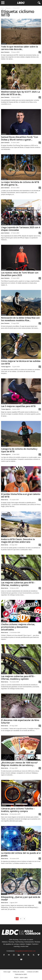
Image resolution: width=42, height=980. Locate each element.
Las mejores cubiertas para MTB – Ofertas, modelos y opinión (18, 584)
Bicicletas (4, 179)
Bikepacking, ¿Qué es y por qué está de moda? (20, 898)
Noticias (4, 224)
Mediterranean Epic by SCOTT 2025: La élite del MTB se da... (20, 93)
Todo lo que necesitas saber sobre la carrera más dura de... (19, 48)
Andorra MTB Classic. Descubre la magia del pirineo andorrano (18, 540)
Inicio (2, 8)
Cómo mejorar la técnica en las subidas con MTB (20, 362)
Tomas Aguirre (5, 366)
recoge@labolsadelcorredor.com (25, 951)
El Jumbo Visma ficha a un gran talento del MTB (20, 495)
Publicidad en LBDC (21, 974)
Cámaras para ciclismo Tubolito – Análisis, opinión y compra (18, 810)
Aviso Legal (6, 972)
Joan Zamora (5, 52)
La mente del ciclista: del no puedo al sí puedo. (21, 854)
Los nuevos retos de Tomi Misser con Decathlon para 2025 (19, 274)
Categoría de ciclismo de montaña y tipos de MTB (19, 450)
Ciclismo (4, 43)
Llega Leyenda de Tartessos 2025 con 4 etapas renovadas (20, 228)
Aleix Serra (4, 499)
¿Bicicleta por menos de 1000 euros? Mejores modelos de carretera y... (19, 764)
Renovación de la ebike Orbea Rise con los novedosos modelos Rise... (20, 319)
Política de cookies (18, 972)
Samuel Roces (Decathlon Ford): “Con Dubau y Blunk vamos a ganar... (19, 138)
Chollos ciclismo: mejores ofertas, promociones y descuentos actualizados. (18, 627)
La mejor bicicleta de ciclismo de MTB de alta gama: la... (20, 183)
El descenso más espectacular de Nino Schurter (20, 721)
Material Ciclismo (6, 579)
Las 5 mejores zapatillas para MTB (18, 406)
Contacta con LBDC (33, 972)
